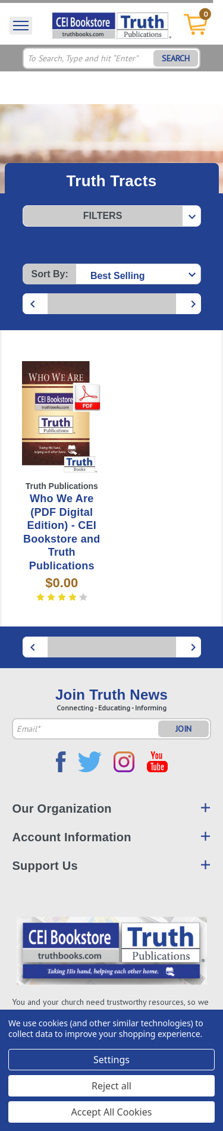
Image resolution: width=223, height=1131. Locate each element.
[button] (112, 216)
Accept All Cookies (111, 1112)
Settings (111, 1059)
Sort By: (50, 274)
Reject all (111, 1085)
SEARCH (176, 58)
